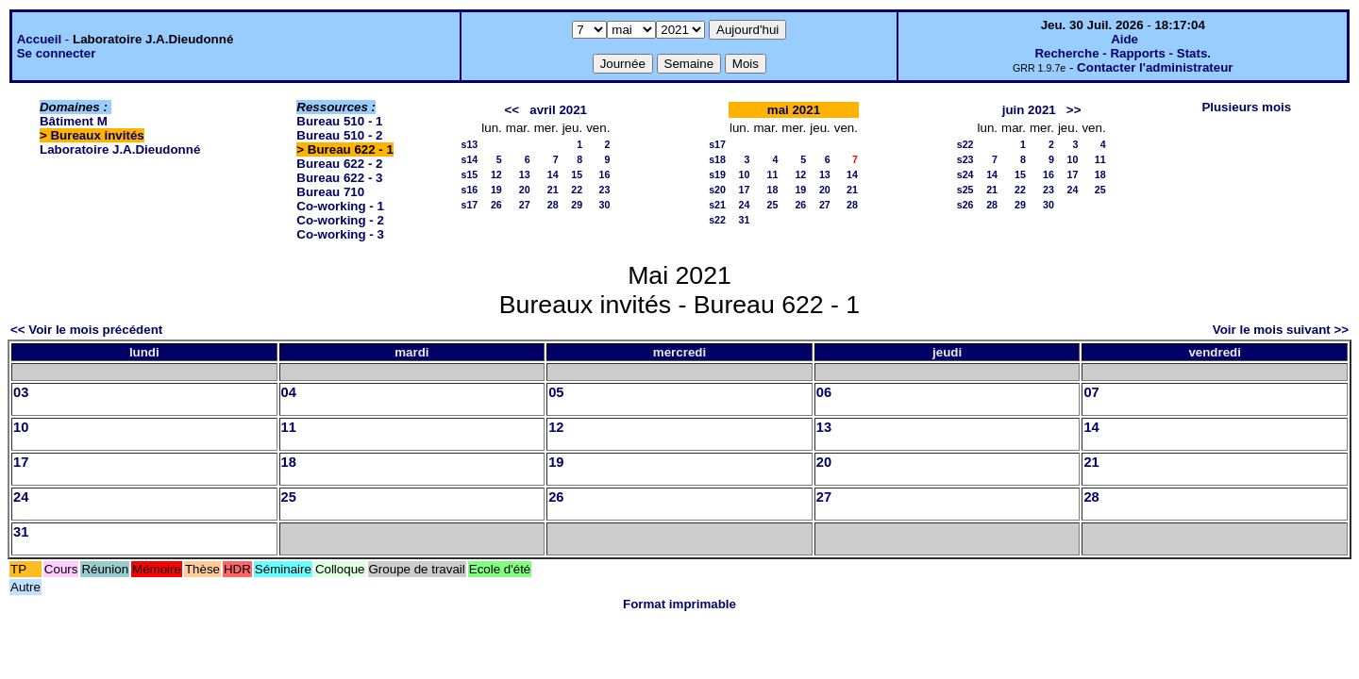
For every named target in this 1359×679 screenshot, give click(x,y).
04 (288, 392)
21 (553, 189)
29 (576, 204)
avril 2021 (558, 110)
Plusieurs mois (1246, 107)
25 (772, 204)
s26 (965, 204)
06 (823, 392)
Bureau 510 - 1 (339, 121)
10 (744, 174)
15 (576, 174)
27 (524, 204)
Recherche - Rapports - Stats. (1122, 53)
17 (744, 189)
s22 (717, 219)
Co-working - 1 (340, 206)
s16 (469, 189)
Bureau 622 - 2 (339, 164)
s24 (965, 174)
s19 (717, 174)
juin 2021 (1029, 110)
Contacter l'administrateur (1155, 67)
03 (20, 392)
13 (524, 174)
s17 (469, 204)
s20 (717, 189)
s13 (469, 144)
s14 (469, 159)
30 (604, 204)
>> (1074, 110)
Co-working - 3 (340, 234)
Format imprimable (679, 604)
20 (524, 189)
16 (604, 174)
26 (496, 204)
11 (772, 174)
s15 (469, 174)
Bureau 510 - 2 (339, 135)
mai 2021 (793, 110)
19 (496, 189)
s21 (717, 204)
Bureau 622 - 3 (339, 178)
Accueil (39, 39)
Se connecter (56, 53)
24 (744, 204)
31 (744, 219)
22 (576, 189)
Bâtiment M (74, 121)
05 (555, 392)
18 (772, 189)
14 (553, 174)
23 (604, 189)
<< (512, 110)
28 (553, 204)
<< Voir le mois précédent (86, 330)
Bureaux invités (96, 135)
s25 (965, 189)
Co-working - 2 (340, 220)
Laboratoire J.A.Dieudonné (120, 149)
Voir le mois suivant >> (1281, 330)
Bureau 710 (330, 192)
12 (496, 174)
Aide (1124, 39)
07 (1091, 392)
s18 (717, 159)
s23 (965, 159)
